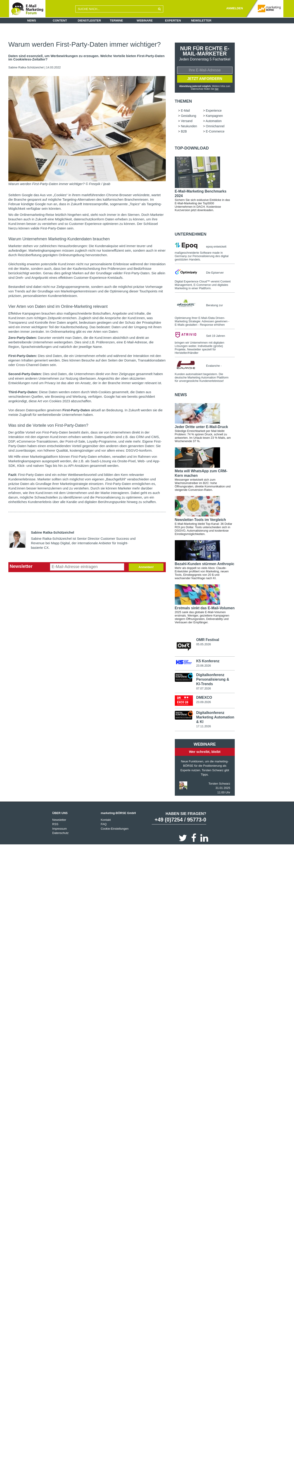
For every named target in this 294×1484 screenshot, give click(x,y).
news (181, 395)
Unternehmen (190, 234)
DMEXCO (204, 698)
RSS (55, 824)
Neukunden (189, 126)
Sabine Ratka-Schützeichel (26, 67)
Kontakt (106, 820)
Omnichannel (215, 126)
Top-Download (192, 148)
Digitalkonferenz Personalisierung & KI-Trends (212, 679)
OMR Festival (207, 640)
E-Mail (185, 110)
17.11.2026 (203, 726)
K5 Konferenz (207, 661)
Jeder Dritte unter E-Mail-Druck (201, 427)
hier (216, 89)
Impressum (59, 829)
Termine (116, 20)
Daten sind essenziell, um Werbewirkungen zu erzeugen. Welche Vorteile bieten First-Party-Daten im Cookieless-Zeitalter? (86, 57)
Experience (214, 110)
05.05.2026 (203, 644)
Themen (183, 101)
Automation (214, 121)
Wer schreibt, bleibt (204, 752)
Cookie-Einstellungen (114, 829)
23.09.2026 (203, 702)
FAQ (104, 824)
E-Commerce (215, 131)
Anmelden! (146, 567)
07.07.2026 (203, 688)
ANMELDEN (234, 8)
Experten (173, 20)
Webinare (145, 20)
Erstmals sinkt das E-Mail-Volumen (205, 608)
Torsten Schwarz (219, 783)
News (31, 20)
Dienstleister (89, 20)
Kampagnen (214, 116)
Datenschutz (60, 833)
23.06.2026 (203, 665)
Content (60, 20)
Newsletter (201, 20)
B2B (184, 131)
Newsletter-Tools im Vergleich (200, 520)
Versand (186, 121)
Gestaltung (188, 116)
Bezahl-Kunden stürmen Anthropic (204, 564)
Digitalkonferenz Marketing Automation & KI (215, 717)
